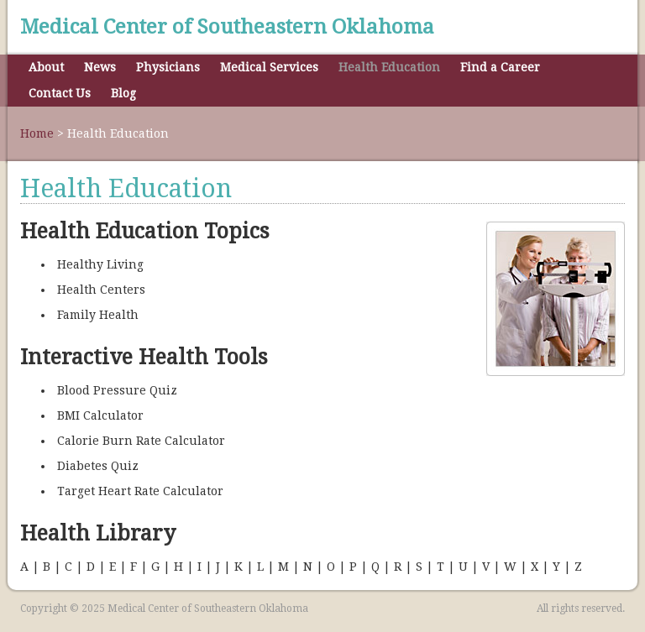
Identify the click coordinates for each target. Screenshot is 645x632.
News (100, 67)
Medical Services (269, 67)
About (46, 67)
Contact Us (60, 93)
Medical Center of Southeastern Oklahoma (227, 27)
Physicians (168, 67)
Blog (123, 93)
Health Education (389, 67)
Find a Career (500, 67)
